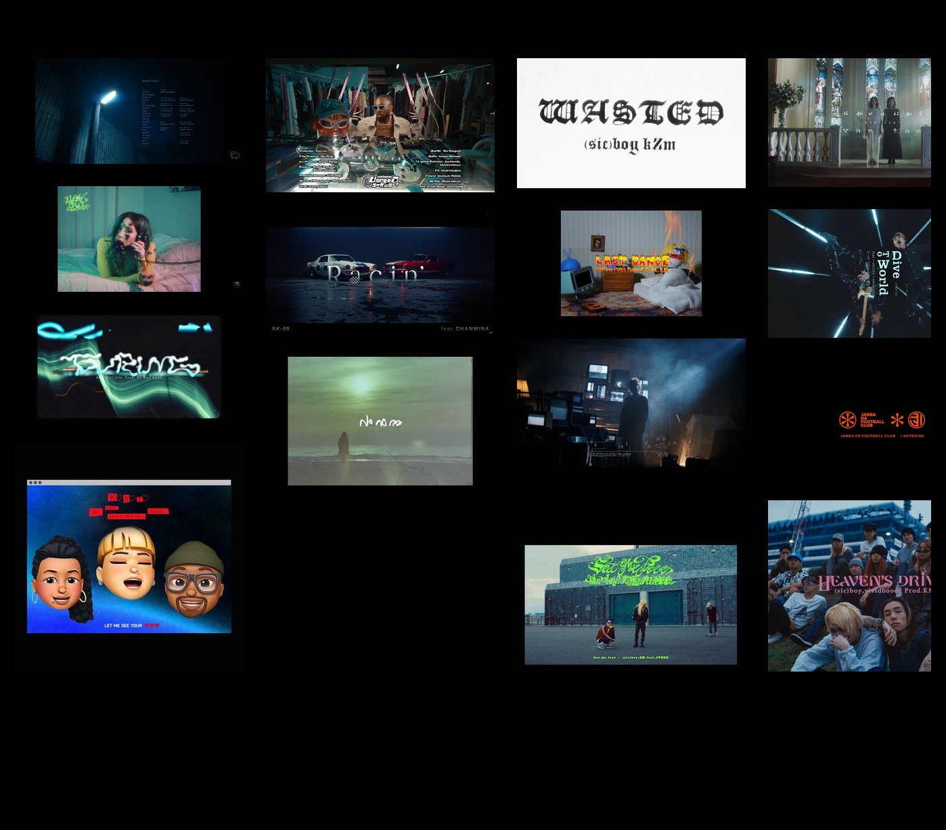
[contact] (144, 17)
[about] (101, 17)
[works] (58, 17)
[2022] (18, 17)
